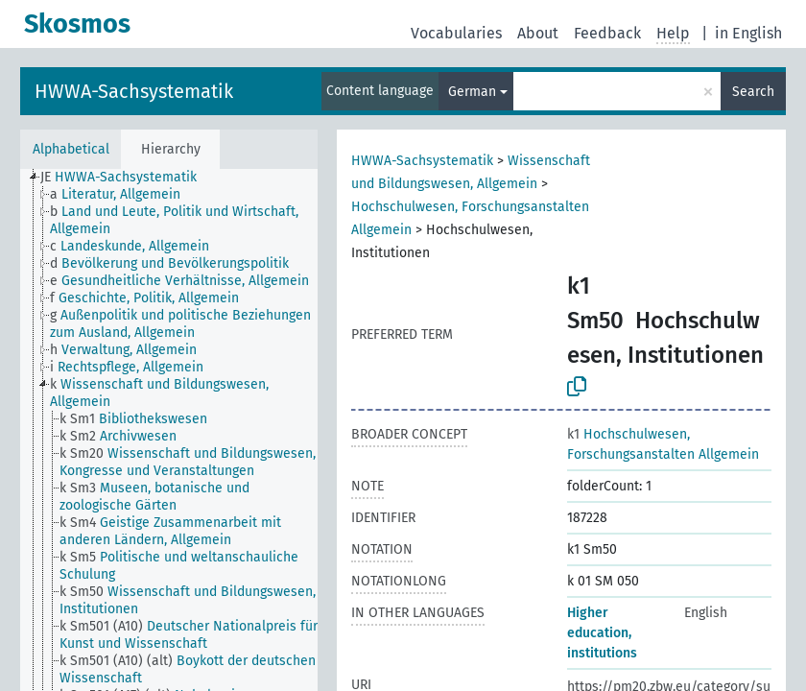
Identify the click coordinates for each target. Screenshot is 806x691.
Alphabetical (71, 149)
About (537, 33)
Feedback (607, 33)
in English (748, 33)
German (472, 91)
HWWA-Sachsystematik (134, 91)
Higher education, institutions (602, 633)
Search (753, 91)
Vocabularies (456, 33)
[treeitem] (126, 177)
